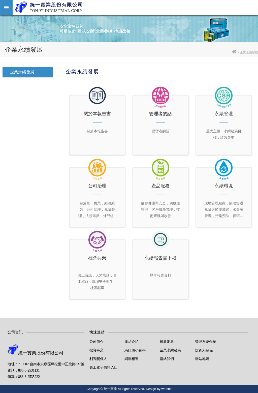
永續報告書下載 (160, 257)
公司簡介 (96, 342)
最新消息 (167, 342)
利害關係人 (98, 359)
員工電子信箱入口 (103, 367)
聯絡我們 (167, 359)
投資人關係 (204, 350)
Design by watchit (159, 389)
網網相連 (131, 359)
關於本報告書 (97, 113)
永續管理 (224, 113)
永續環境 (224, 185)
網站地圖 (202, 359)
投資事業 (96, 350)
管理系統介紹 (205, 342)
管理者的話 (160, 113)
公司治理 (97, 185)
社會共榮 (97, 257)
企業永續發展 (22, 72)
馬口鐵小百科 (135, 350)
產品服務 (160, 185)
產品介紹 (131, 342)
